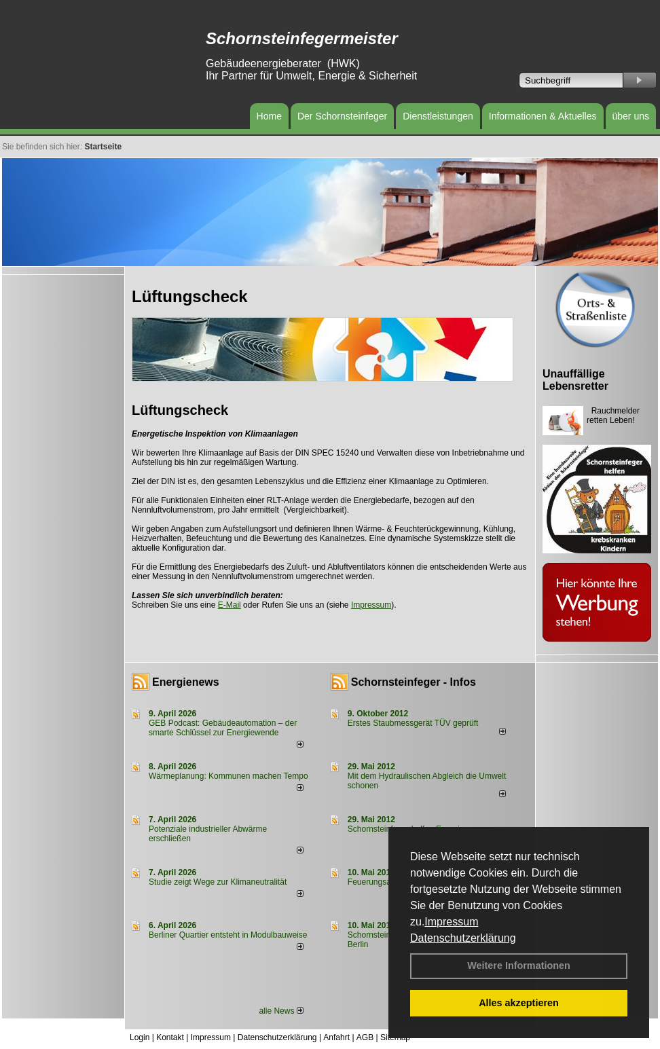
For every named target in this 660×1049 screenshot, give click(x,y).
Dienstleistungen (438, 116)
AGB (364, 1037)
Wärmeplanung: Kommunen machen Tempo (228, 776)
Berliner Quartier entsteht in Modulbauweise (228, 935)
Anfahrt (336, 1037)
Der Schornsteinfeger (342, 116)
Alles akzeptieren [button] (519, 1002)
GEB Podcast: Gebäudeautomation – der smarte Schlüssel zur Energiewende (223, 727)
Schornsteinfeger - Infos (413, 682)
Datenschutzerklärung (463, 938)
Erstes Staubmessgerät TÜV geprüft (413, 723)
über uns (630, 116)
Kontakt (170, 1037)
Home (269, 116)
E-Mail (229, 605)
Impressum (451, 921)
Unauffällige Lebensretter (575, 380)
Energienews (185, 682)
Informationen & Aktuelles (543, 116)
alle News (281, 1011)
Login (139, 1037)
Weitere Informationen (518, 965)
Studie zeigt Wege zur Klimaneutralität (218, 882)
